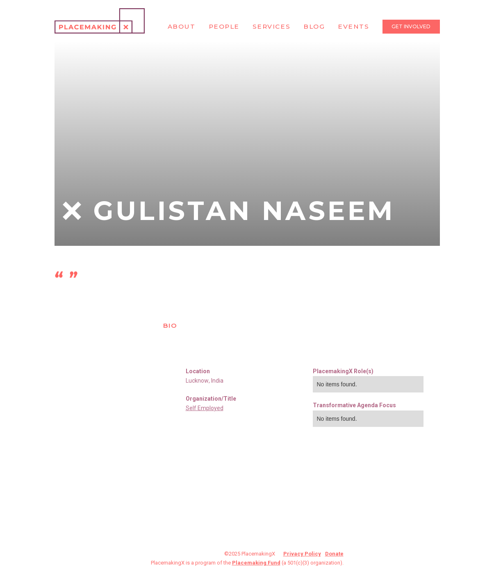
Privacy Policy (302, 554)
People (224, 26)
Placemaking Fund (256, 563)
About (182, 26)
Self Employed (204, 408)
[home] (100, 21)
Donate (334, 554)
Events (353, 26)
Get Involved (411, 26)
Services (271, 26)
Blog (314, 26)
